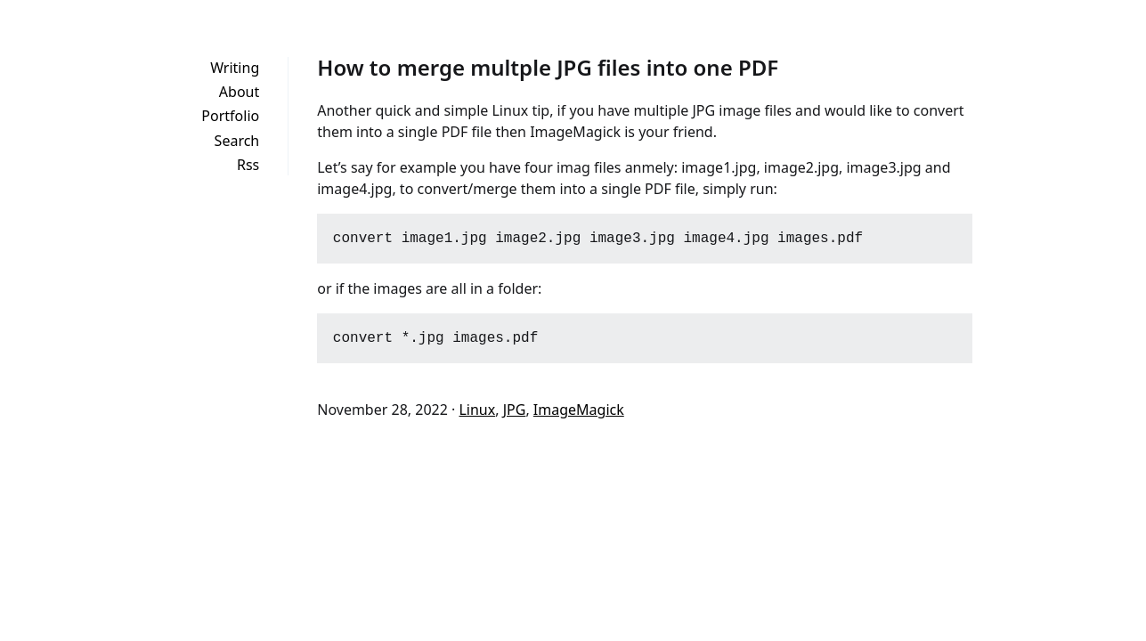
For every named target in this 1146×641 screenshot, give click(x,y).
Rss (248, 164)
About (239, 91)
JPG (514, 409)
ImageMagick (578, 409)
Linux (477, 409)
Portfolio (230, 116)
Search (237, 140)
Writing (234, 67)
